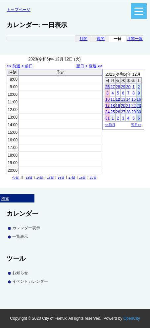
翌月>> (136, 125)
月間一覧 (135, 38)
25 (113, 112)
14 (128, 99)
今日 (15, 177)
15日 (50, 177)
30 (128, 87)
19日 (93, 177)
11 (113, 99)
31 (107, 118)
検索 (5, 198)
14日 (39, 177)
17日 (72, 177)
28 (118, 87)
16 (139, 99)
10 (107, 99)
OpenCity (132, 318)
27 (113, 87)
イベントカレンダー (30, 281)
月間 (83, 38)
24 (107, 112)
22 (133, 105)
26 (107, 87)
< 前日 (27, 66)
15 (133, 99)
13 (123, 99)
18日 (82, 177)
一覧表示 (20, 236)
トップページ (18, 9)
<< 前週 (13, 66)
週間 (101, 38)
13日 (28, 177)
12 (118, 99)
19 (118, 105)
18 (113, 105)
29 (123, 87)
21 (128, 105)
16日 (61, 177)
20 (123, 105)
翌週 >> (95, 66)
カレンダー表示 (26, 228)
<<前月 (110, 125)
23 (139, 105)
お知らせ (20, 273)
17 (107, 105)
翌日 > (81, 66)
